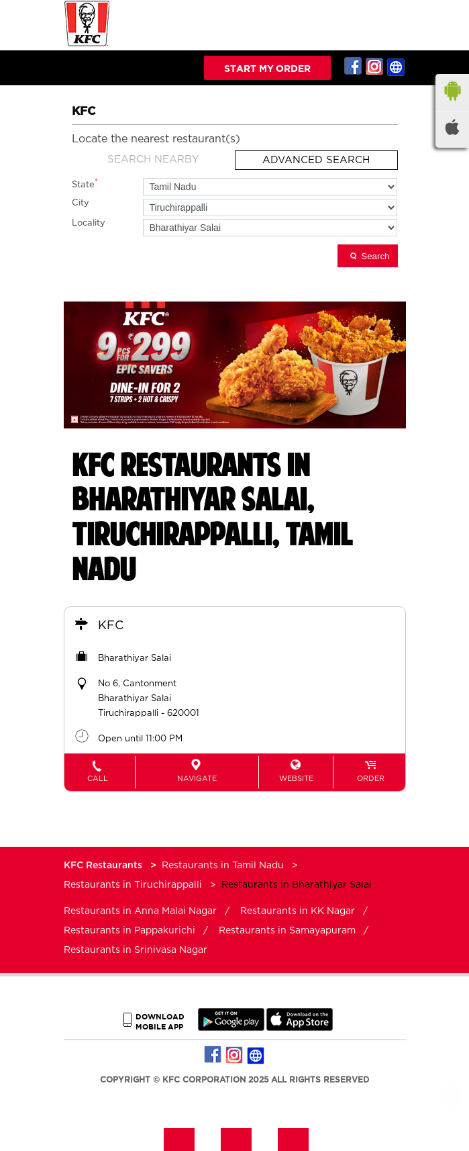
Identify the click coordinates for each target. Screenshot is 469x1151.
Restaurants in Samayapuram (287, 930)
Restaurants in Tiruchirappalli (133, 885)
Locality (88, 223)
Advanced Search (316, 160)
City (80, 203)
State (85, 183)
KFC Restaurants (104, 865)
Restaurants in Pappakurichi (129, 930)
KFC (110, 626)
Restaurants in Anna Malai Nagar (140, 911)
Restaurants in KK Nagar (297, 911)
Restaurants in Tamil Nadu (223, 865)
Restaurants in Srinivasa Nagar (135, 950)
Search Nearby (153, 159)
